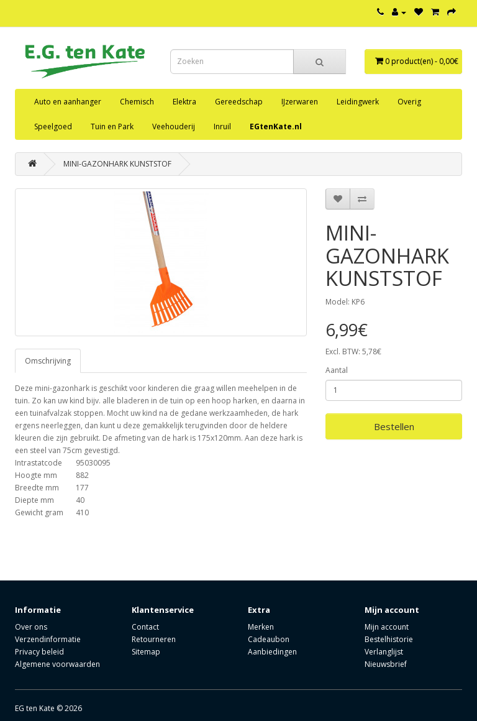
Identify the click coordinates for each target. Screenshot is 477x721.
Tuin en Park (112, 126)
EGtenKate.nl (276, 126)
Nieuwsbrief (386, 664)
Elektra (184, 101)
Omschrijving (48, 361)
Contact (145, 627)
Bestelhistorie (389, 639)
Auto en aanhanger (67, 101)
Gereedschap (239, 101)
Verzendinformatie (48, 639)
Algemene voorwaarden (57, 664)
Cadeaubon (268, 639)
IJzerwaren (299, 101)
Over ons (31, 627)
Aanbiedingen (272, 651)
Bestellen (394, 426)
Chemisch (137, 101)
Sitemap (146, 651)
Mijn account (387, 627)
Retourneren (154, 639)
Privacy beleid (39, 651)
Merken (261, 627)
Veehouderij (173, 126)
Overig (409, 101)
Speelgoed (53, 126)
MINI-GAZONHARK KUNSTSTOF (117, 163)
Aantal (336, 370)
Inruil (222, 126)
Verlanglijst (384, 651)
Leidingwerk (358, 101)
